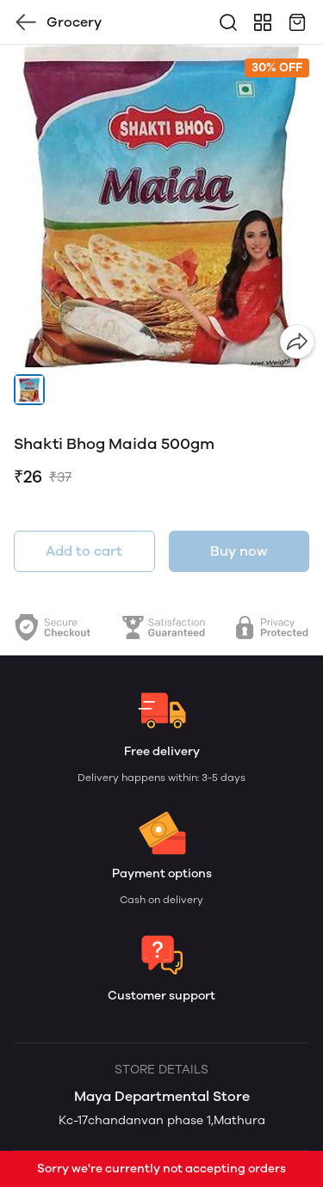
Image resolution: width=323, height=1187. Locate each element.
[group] (161, 206)
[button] (29, 389)
